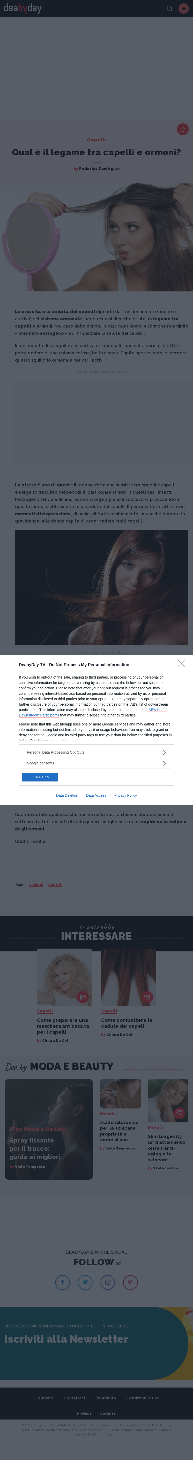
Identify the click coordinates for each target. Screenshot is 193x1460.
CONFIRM (39, 777)
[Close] (183, 665)
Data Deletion (67, 795)
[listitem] (96, 752)
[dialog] (96, 730)
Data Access (96, 795)
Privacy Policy (125, 795)
